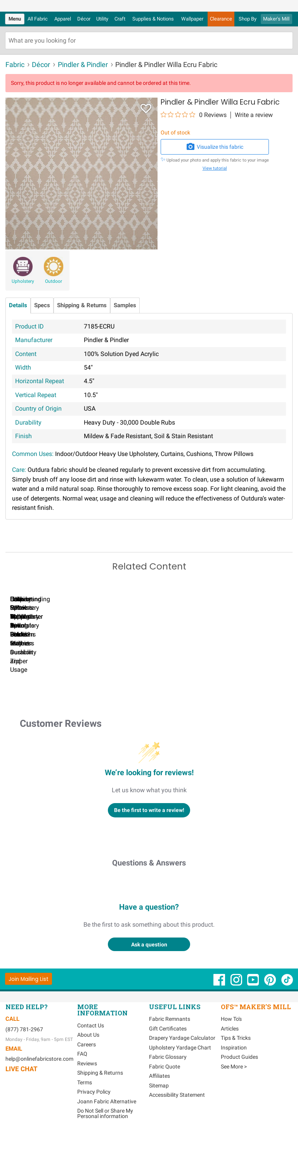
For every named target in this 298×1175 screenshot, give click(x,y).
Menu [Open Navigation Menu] (15, 19)
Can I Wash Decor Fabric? (139, 694)
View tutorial (215, 168)
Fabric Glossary (168, 1100)
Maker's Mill (276, 19)
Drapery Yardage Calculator (182, 1081)
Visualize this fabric (214, 146)
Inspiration (234, 1090)
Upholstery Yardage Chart (180, 1090)
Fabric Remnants (169, 1062)
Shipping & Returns (82, 305)
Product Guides (239, 1100)
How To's (231, 1062)
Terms (84, 1125)
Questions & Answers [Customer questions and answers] (149, 905)
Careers (86, 1087)
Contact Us (90, 1068)
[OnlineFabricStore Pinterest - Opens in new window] (270, 1026)
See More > (234, 1109)
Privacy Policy (94, 1135)
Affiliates (159, 1119)
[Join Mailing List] (28, 1022)
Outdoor (53, 281)
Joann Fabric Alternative (106, 1144)
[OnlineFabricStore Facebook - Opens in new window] (219, 1026)
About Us (88, 1078)
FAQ (82, 1097)
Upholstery (23, 281)
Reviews (87, 1106)
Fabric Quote (164, 1109)
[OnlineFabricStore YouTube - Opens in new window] (253, 1026)
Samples (125, 305)
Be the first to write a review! (149, 853)
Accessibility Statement (177, 1138)
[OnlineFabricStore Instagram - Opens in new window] (236, 1026)
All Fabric (38, 19)
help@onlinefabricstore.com (39, 1102)
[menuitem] (14, 19)
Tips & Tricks (236, 1081)
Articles (230, 1071)
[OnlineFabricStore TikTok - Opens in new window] (287, 1026)
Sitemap (159, 1128)
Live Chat (21, 1112)
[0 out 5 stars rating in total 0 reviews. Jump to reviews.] (194, 114)
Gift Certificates (168, 1071)
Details (18, 305)
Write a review (254, 115)
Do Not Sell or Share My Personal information (105, 1156)
